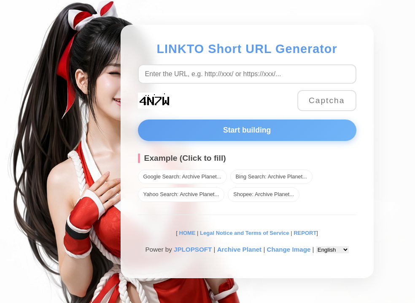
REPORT (305, 233)
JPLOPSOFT (193, 249)
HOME (187, 233)
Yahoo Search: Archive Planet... (181, 194)
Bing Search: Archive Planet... (271, 176)
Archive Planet (239, 249)
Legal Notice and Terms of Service (244, 233)
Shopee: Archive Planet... (263, 194)
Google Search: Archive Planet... (182, 176)
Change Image (289, 249)
